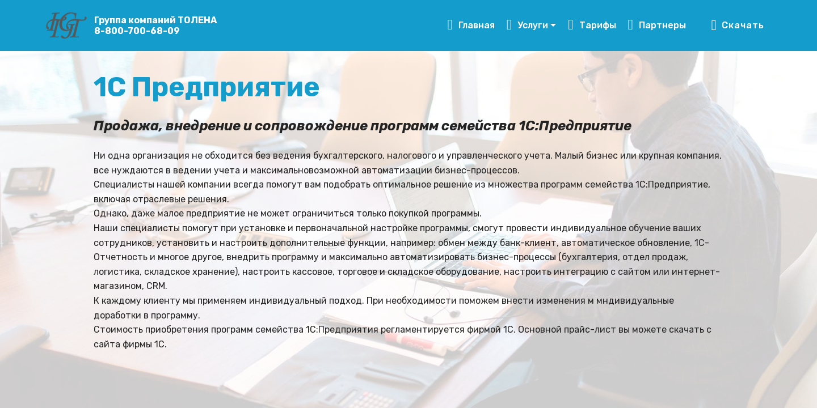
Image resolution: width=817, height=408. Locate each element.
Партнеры (657, 25)
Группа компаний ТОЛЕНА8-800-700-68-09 (155, 25)
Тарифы (592, 25)
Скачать (737, 25)
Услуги (528, 25)
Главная (471, 25)
